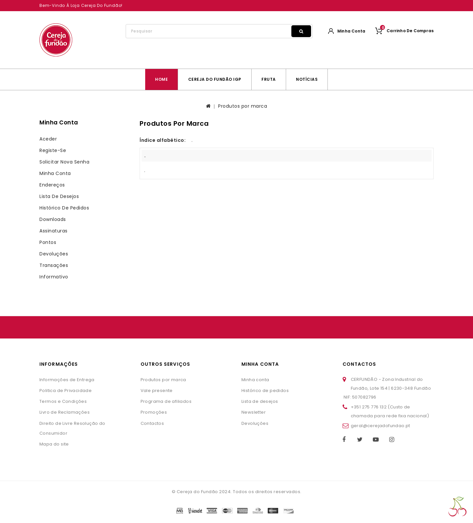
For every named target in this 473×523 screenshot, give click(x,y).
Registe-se (52, 150)
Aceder (48, 139)
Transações (53, 265)
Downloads (52, 219)
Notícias (307, 79)
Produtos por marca (242, 106)
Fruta (268, 79)
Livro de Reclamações (64, 412)
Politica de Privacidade (65, 390)
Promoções (154, 412)
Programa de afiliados (166, 401)
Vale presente (157, 390)
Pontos (47, 242)
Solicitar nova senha (64, 162)
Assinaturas (53, 231)
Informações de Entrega (67, 380)
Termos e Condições (63, 401)
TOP (457, 506)
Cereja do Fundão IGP (214, 79)
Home (161, 79)
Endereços (52, 185)
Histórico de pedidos (64, 208)
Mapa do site (54, 444)
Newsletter (253, 412)
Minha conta (55, 173)
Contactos (152, 423)
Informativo (53, 276)
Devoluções (53, 254)
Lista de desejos (59, 196)
